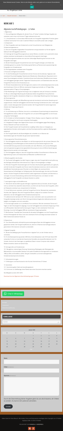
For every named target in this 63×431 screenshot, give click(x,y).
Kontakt (4, 302)
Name (5, 358)
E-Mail (9, 367)
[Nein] (61, 5)
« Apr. (31, 349)
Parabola (32, 424)
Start (3, 16)
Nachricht (10, 375)
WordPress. (40, 424)
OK (32, 7)
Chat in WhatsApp (15, 294)
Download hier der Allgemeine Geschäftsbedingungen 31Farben (21, 276)
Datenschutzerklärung (8, 308)
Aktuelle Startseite (12, 16)
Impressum (5, 305)
